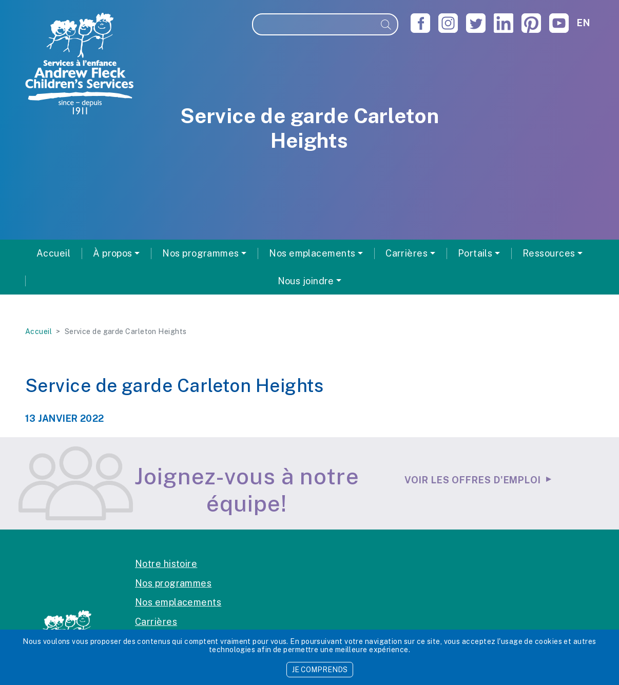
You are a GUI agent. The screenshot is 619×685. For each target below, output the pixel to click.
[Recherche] (314, 24)
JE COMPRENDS (319, 670)
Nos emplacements (178, 602)
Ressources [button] (549, 253)
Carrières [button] (406, 253)
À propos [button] (112, 253)
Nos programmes (173, 583)
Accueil (53, 253)
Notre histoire (166, 563)
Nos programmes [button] (200, 253)
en (583, 22)
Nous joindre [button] (306, 281)
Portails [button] (475, 253)
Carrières (156, 621)
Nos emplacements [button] (312, 253)
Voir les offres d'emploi (472, 480)
